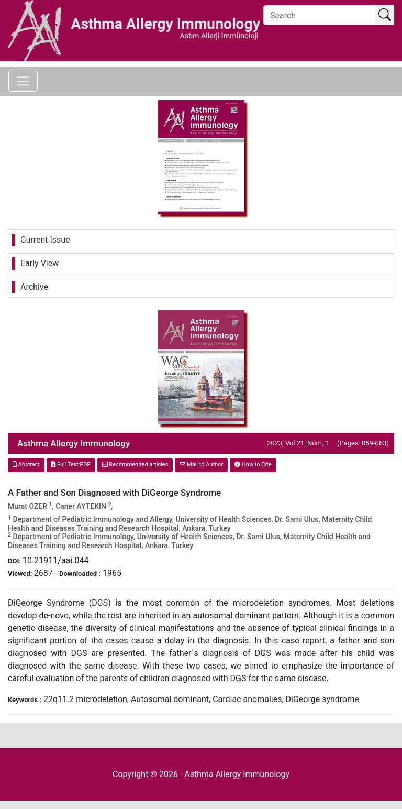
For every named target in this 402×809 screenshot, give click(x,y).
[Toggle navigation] (23, 81)
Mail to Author (201, 464)
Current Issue (45, 240)
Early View (39, 263)
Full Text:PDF (70, 464)
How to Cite (253, 464)
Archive (34, 287)
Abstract (26, 464)
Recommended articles (135, 464)
